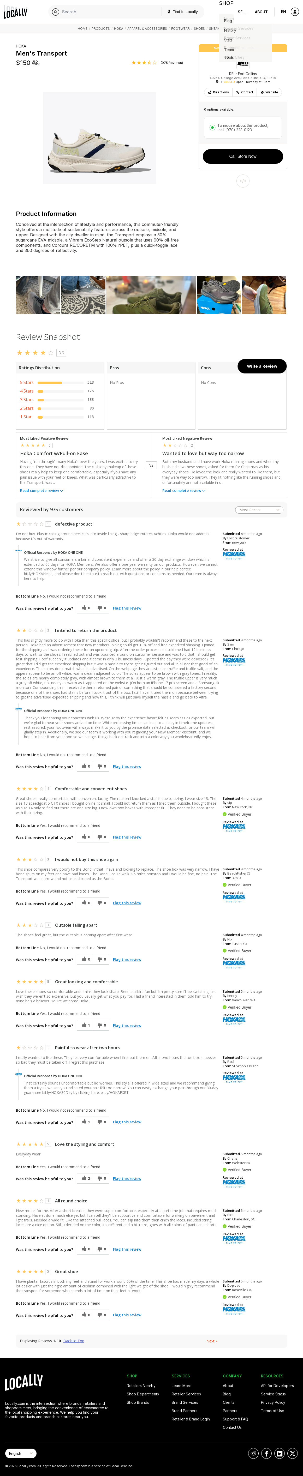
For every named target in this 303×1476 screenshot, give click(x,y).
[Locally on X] (292, 1453)
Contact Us (232, 1427)
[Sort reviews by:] (259, 510)
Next (211, 1341)
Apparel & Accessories (147, 29)
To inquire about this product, (242, 127)
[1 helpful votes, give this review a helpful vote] (85, 1025)
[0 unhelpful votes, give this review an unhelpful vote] (101, 608)
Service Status (273, 1394)
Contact (244, 92)
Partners (230, 1410)
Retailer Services (186, 1394)
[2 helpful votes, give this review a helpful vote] (85, 1178)
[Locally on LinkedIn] (279, 1453)
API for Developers (277, 1385)
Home (82, 29)
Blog (227, 1394)
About (261, 12)
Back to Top (73, 1341)
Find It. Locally (178, 11)
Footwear (180, 29)
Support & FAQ (235, 1419)
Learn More (182, 1385)
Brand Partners (184, 1410)
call (234, 130)
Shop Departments (143, 1394)
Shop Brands (138, 1402)
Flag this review (127, 608)
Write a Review (262, 366)
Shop (224, 12)
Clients (228, 1402)
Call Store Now (243, 156)
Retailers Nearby (141, 1385)
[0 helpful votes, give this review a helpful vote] (85, 608)
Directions (218, 92)
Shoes (199, 29)
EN (283, 11)
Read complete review (42, 491)
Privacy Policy (273, 1402)
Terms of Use (272, 1410)
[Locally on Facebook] (266, 1453)
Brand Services (185, 1402)
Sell (242, 12)
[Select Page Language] (21, 1453)
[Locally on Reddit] (253, 1453)
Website (269, 92)
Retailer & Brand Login (191, 1419)
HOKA (118, 29)
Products (101, 29)
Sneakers (217, 29)
